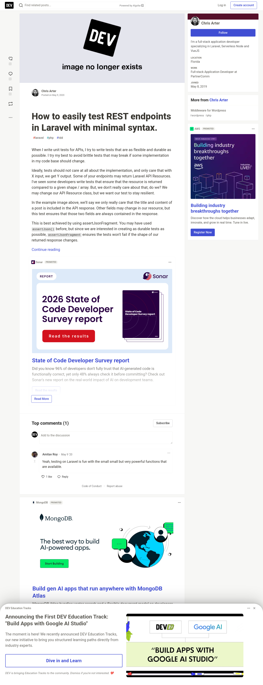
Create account (243, 5)
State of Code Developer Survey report (80, 360)
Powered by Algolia (131, 5)
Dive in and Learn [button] (64, 660)
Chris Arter (48, 91)
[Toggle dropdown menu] (170, 262)
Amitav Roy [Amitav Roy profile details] (50, 454)
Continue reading (46, 249)
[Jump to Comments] (11, 76)
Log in (222, 5)
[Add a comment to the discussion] (105, 438)
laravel (38, 138)
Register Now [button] (203, 232)
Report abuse (114, 486)
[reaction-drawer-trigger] (10, 61)
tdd (60, 138)
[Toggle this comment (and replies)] (35, 461)
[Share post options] (10, 117)
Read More (41, 399)
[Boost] (11, 104)
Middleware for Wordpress (222, 113)
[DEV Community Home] (9, 5)
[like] (46, 477)
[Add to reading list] (11, 91)
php (50, 138)
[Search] (21, 5)
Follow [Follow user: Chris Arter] (223, 32)
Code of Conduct (92, 486)
